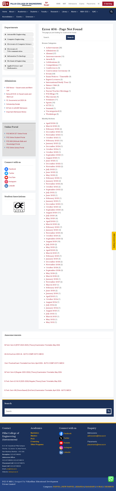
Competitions (52, 65)
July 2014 (50, 305)
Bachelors (35, 433)
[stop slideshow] (19, 211)
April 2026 (51, 123)
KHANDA (80, 487)
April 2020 (51, 221)
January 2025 (52, 143)
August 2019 (51, 241)
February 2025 (52, 140)
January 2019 (52, 259)
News (48, 88)
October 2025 (52, 138)
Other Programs (37, 444)
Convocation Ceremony (57, 71)
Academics (22, 12)
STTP (48, 105)
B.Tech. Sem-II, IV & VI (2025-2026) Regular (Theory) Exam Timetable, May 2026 (33, 381)
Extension (29, 17)
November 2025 (53, 135)
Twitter (64, 438)
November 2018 (53, 264)
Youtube (64, 443)
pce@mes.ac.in (11, 469)
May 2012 (50, 319)
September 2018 (53, 270)
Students (33, 12)
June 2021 (50, 195)
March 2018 (51, 276)
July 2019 (50, 244)
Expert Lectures (53, 79)
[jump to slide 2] (17, 210)
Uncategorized (52, 111)
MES (11, 482)
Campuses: (48, 487)
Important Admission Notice (16, 112)
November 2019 (53, 233)
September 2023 (53, 155)
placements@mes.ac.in (96, 444)
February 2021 (52, 198)
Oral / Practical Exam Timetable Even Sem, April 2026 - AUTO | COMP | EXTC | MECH (34, 363)
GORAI (99, 487)
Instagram (65, 447)
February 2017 (52, 288)
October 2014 (52, 299)
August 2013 (51, 311)
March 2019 (51, 253)
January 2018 (52, 279)
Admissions (73, 4)
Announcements (53, 56)
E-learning (108, 4)
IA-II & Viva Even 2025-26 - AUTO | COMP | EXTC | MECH (24, 354)
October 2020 (52, 207)
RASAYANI (90, 487)
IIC (99, 4)
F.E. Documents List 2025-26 (16, 100)
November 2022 (53, 166)
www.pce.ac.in (13, 472)
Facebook (65, 433)
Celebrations (51, 62)
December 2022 (53, 164)
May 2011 (50, 322)
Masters (34, 436)
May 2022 (50, 175)
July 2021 (50, 192)
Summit (49, 108)
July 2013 (50, 314)
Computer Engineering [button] (14, 39)
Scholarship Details (13, 104)
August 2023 (51, 158)
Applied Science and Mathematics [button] (13, 67)
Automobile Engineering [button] (14, 34)
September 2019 (53, 239)
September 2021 (53, 189)
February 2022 (52, 178)
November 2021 (53, 184)
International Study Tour (57, 82)
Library (64, 12)
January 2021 (52, 201)
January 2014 (52, 308)
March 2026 (51, 126)
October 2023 (52, 152)
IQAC (94, 12)
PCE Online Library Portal (15, 148)
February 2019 (52, 256)
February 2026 (52, 129)
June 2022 (50, 172)
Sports (49, 102)
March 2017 (51, 285)
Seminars (50, 100)
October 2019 (52, 236)
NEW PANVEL (68, 487)
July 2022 (50, 169)
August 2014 (51, 302)
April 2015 (50, 296)
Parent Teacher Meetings (57, 91)
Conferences (51, 68)
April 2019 (50, 250)
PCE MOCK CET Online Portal (16, 134)
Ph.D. (33, 439)
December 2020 (53, 204)
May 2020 (50, 218)
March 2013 (51, 316)
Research (54, 12)
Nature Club (51, 85)
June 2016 (50, 291)
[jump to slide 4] (22, 210)
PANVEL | (57, 487)
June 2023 (50, 161)
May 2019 (50, 247)
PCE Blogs (50, 94)
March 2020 (51, 224)
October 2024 (52, 149)
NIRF (64, 4)
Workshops (51, 114)
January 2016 (52, 293)
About (11, 12)
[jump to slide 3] (20, 210)
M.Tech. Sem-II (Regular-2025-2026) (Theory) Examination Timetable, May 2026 (33, 372)
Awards (49, 59)
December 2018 (53, 262)
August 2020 (51, 213)
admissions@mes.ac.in (96, 436)
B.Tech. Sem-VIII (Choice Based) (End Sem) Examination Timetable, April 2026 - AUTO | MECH (38, 390)
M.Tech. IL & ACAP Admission (16, 108)
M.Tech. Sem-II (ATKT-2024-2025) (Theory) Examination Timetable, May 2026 (32, 345)
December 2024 (53, 146)
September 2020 (53, 210)
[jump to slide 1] (15, 210)
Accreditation (7, 17)
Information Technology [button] (15, 56)
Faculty (44, 12)
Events (19, 17)
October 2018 (52, 267)
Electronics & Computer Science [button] (17, 44)
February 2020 (52, 227)
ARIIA (58, 4)
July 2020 (50, 216)
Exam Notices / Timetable (57, 76)
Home (4, 12)
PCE (4, 482)
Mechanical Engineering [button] (14, 61)
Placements (91, 4)
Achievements (52, 48)
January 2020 (52, 230)
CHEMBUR (109, 487)
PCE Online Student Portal (15, 137)
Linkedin (64, 452)
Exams (81, 4)
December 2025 (53, 132)
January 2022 (52, 181)
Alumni (73, 12)
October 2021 (52, 187)
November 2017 (53, 282)
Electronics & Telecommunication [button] (13, 50)
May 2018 (50, 273)
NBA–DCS (84, 12)
